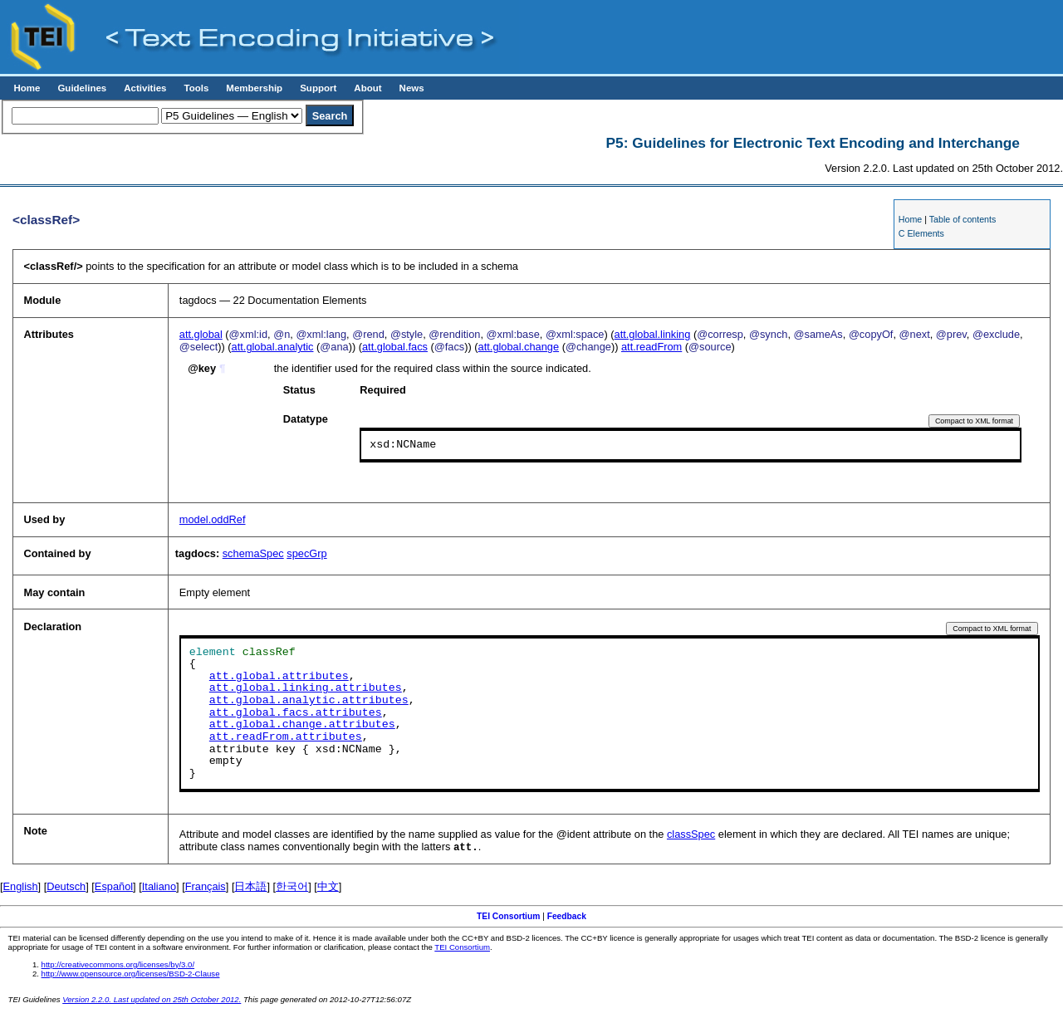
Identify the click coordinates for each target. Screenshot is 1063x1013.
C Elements (921, 233)
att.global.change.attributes (302, 724)
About (367, 88)
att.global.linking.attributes (305, 688)
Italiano (159, 887)
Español (114, 887)
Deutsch (66, 887)
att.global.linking (653, 334)
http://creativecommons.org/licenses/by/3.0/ (118, 965)
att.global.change (518, 346)
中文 (328, 887)
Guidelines (81, 88)
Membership (254, 88)
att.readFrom (651, 346)
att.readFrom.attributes (285, 737)
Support (318, 88)
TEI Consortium (508, 917)
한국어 (292, 887)
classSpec (691, 834)
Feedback (566, 917)
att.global (201, 334)
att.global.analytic (273, 346)
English (20, 887)
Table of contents (963, 219)
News (411, 88)
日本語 (250, 887)
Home (26, 88)
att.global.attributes (279, 676)
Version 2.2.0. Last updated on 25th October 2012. (151, 1000)
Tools (196, 88)
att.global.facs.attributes (295, 713)
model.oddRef (212, 519)
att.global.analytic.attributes (309, 700)
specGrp (306, 553)
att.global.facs (395, 346)
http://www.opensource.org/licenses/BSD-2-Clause (131, 974)
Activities (145, 88)
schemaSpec (253, 553)
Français (205, 887)
